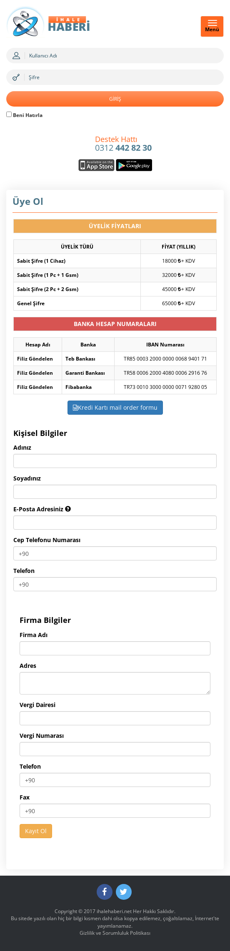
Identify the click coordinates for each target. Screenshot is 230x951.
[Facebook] (104, 892)
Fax (25, 797)
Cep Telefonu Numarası (46, 540)
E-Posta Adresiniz (42, 509)
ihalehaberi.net (114, 911)
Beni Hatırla (24, 115)
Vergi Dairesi (37, 705)
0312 (123, 144)
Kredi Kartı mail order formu (115, 407)
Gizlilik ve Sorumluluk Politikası (115, 932)
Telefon (24, 571)
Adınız (22, 447)
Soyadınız (27, 478)
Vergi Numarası (42, 735)
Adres (28, 666)
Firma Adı (34, 635)
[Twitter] (124, 892)
